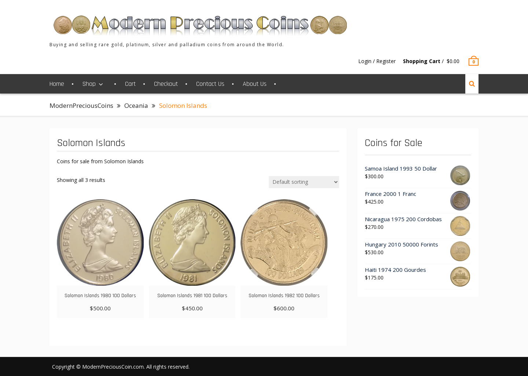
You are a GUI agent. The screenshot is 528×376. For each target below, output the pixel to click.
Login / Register (377, 61)
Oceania (136, 105)
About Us (255, 84)
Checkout (166, 84)
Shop (89, 84)
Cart (130, 84)
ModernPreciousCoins (81, 105)
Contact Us (210, 84)
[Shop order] (304, 182)
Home (57, 84)
